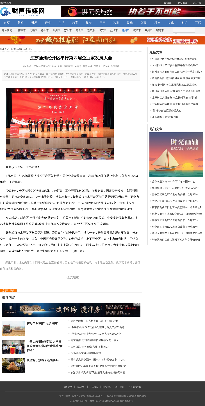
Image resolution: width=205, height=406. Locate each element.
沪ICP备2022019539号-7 (92, 396)
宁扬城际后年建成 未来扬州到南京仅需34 (175, 104)
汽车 (116, 22)
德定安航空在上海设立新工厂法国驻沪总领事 (177, 213)
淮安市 (102, 30)
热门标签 (119, 387)
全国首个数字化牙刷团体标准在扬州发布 (174, 58)
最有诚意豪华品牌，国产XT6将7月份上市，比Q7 (98, 359)
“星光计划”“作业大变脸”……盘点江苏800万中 (96, 333)
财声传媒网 (5, 2)
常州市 (56, 30)
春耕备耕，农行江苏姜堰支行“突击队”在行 (175, 188)
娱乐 (130, 22)
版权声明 (68, 387)
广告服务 (94, 387)
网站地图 (182, 2)
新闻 (20, 22)
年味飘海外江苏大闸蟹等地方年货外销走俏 (176, 239)
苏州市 (68, 30)
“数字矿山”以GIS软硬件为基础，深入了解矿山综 (97, 327)
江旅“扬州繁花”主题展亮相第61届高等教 (174, 84)
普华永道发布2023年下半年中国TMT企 (173, 181)
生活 (61, 22)
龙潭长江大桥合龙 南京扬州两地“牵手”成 (174, 97)
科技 (157, 22)
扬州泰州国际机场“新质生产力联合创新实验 (176, 91)
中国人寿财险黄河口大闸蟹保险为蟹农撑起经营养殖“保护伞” (45, 346)
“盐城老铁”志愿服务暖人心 (166, 110)
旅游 (89, 22)
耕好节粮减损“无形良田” (42, 323)
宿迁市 (160, 30)
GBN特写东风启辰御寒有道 (86, 353)
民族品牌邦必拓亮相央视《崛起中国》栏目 (95, 320)
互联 (198, 22)
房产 (102, 22)
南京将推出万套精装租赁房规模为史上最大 (95, 340)
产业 (48, 22)
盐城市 (114, 30)
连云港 (91, 30)
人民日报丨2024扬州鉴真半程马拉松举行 (175, 65)
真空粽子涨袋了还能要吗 (42, 360)
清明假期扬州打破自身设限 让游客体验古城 (176, 78)
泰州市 (148, 30)
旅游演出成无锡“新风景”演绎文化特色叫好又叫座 (98, 372)
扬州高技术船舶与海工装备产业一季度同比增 (177, 71)
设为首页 (168, 2)
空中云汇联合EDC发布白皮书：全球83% (175, 194)
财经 (34, 22)
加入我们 (81, 387)
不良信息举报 (134, 387)
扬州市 (125, 30)
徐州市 (45, 30)
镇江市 (137, 30)
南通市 (79, 30)
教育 (75, 22)
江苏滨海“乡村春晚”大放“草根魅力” (90, 346)
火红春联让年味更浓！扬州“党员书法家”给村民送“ (98, 366)
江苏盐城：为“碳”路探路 (165, 116)
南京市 (22, 30)
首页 (7, 22)
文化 (171, 22)
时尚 (184, 22)
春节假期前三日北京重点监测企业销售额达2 (176, 207)
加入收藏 (197, 2)
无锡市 (33, 30)
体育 (143, 22)
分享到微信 (8, 290)
